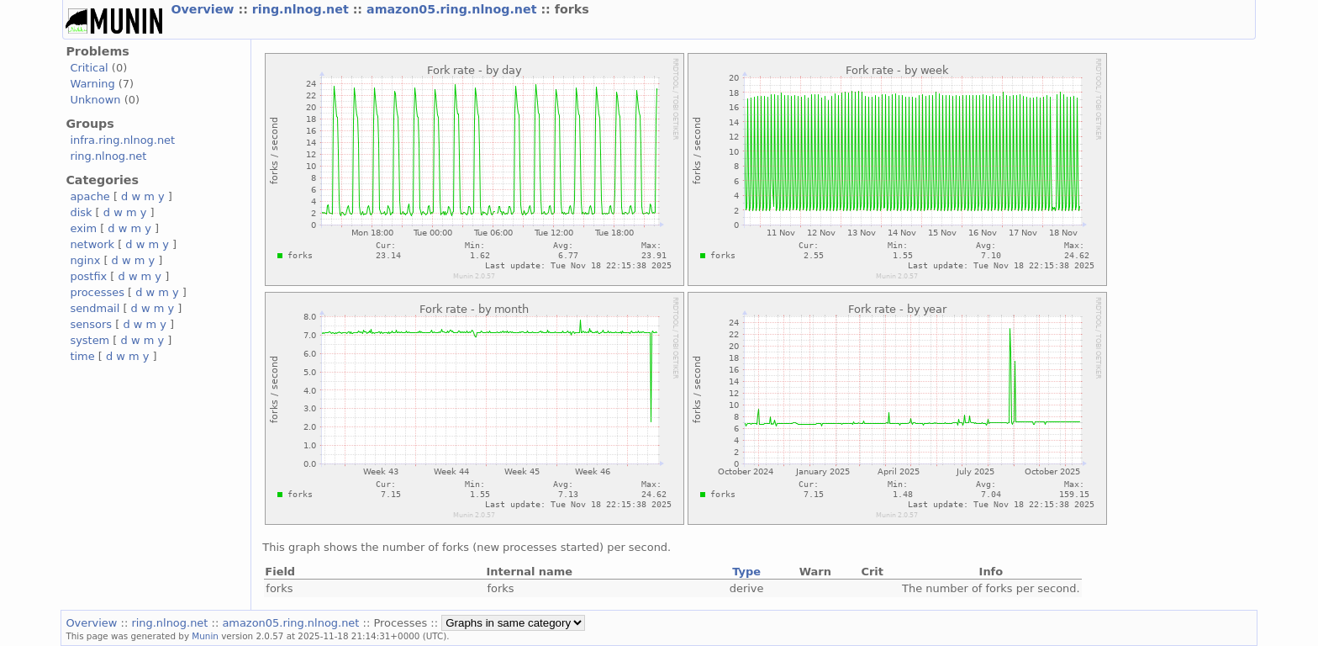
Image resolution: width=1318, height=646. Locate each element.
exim (83, 228)
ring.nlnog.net (302, 9)
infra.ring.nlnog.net (122, 140)
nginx (85, 260)
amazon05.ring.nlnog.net (453, 9)
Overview (204, 9)
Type (746, 571)
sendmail (94, 308)
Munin (205, 636)
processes (97, 292)
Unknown (95, 99)
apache (89, 196)
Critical (89, 67)
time (82, 356)
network (92, 244)
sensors (91, 324)
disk (81, 212)
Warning (92, 83)
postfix (88, 276)
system (89, 340)
